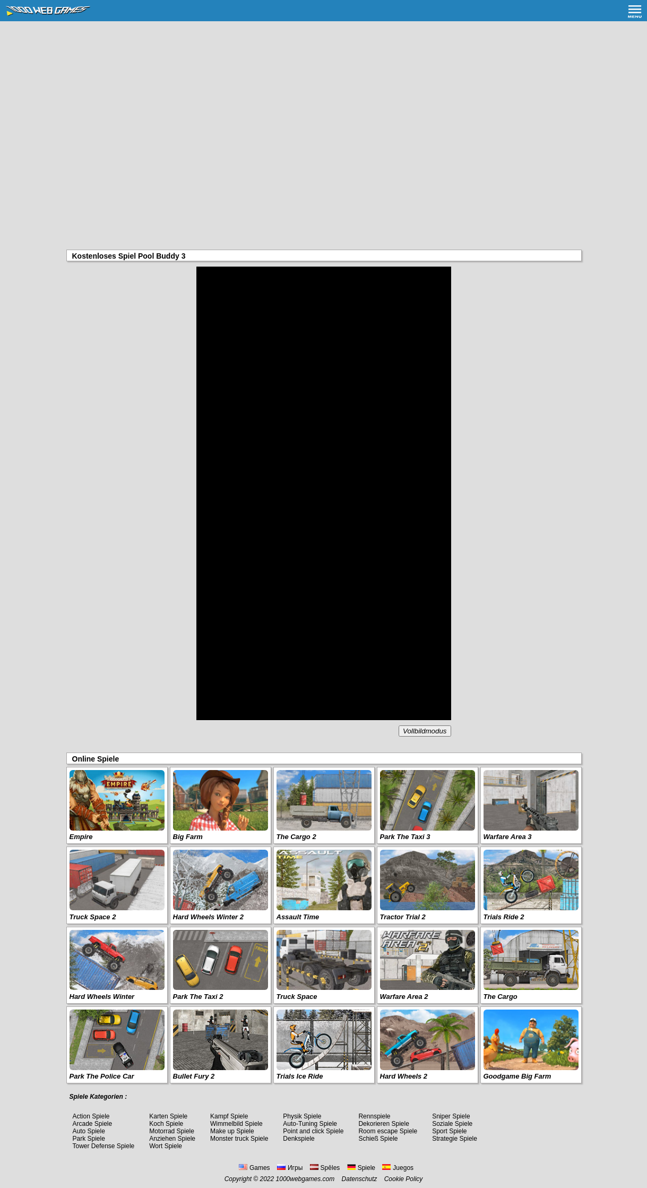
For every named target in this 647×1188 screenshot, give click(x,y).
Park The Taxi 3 (405, 837)
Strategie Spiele (454, 1138)
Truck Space (297, 997)
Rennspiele (374, 1116)
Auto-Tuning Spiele (310, 1123)
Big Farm (188, 837)
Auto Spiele (89, 1131)
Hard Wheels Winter (102, 997)
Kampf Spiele (229, 1116)
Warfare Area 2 (404, 997)
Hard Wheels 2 (404, 1076)
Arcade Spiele (93, 1123)
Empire (81, 837)
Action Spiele (91, 1116)
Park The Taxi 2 (198, 997)
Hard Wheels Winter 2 (208, 917)
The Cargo (500, 997)
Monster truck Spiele (239, 1138)
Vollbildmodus (424, 731)
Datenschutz (359, 1179)
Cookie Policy (403, 1179)
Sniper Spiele (451, 1116)
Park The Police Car (102, 1076)
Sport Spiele (449, 1131)
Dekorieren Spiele (383, 1123)
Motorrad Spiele (171, 1131)
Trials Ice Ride (300, 1076)
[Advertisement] (323, 101)
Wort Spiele (165, 1146)
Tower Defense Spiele (104, 1146)
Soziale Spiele (452, 1123)
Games (254, 1168)
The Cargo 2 (296, 837)
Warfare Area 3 (508, 837)
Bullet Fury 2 (194, 1076)
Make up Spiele (232, 1131)
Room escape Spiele (387, 1131)
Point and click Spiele (313, 1131)
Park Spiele (89, 1138)
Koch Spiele (166, 1123)
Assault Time (298, 917)
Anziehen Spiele (172, 1138)
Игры (290, 1168)
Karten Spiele (168, 1116)
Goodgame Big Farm (517, 1076)
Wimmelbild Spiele (236, 1123)
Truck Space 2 (93, 917)
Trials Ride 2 (504, 917)
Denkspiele (298, 1138)
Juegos (397, 1168)
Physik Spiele (302, 1116)
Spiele (361, 1168)
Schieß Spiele (378, 1138)
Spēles (325, 1168)
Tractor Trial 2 (403, 917)
